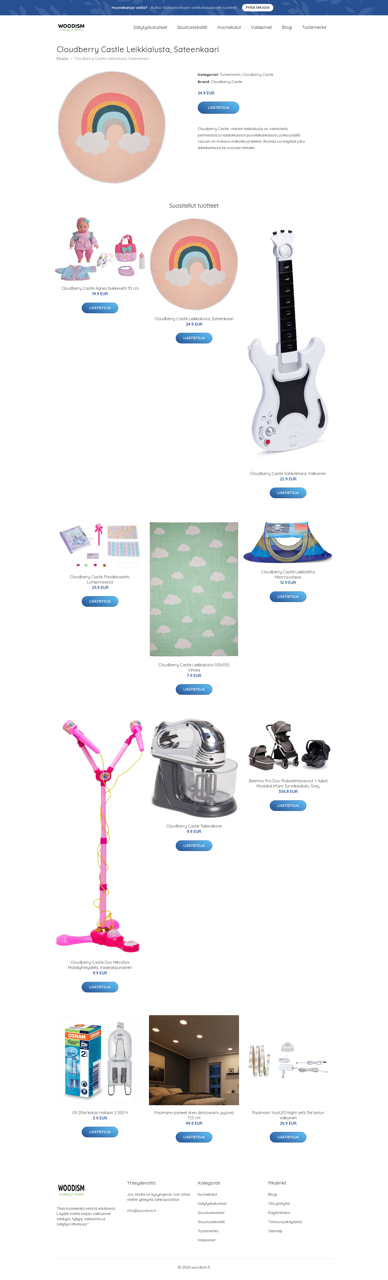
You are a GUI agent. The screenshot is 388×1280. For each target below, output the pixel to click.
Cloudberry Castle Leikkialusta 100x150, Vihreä (194, 672)
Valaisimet (261, 29)
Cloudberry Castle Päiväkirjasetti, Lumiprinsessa (100, 584)
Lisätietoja (218, 112)
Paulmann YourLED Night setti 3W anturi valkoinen (288, 1119)
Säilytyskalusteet (150, 29)
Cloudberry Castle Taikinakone (194, 830)
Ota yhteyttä (279, 1207)
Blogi (287, 29)
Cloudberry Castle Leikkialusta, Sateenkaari (194, 322)
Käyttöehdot (279, 1216)
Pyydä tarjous (257, 7)
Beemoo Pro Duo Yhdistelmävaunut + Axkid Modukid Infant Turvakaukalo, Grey (288, 788)
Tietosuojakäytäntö (285, 1226)
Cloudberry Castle (257, 78)
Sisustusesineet (211, 1216)
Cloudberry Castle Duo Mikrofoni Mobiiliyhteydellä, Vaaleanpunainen (100, 969)
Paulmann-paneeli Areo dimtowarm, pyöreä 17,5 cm (194, 1119)
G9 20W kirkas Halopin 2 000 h (100, 1116)
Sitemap (275, 1235)
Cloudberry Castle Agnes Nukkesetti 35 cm (100, 292)
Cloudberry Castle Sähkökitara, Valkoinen (288, 477)
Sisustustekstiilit (192, 29)
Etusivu (63, 62)
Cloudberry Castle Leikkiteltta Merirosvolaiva (288, 579)
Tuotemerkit (314, 29)
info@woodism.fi (141, 1215)
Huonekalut (229, 29)
